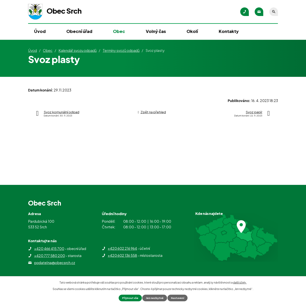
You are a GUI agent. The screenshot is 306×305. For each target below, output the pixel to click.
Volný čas (156, 31)
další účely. (240, 282)
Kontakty (229, 31)
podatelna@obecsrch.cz (54, 262)
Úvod (40, 31)
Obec (119, 31)
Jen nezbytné (154, 298)
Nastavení (178, 298)
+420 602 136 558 (122, 255)
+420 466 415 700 (49, 248)
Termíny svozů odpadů (121, 50)
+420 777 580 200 (49, 255)
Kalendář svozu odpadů (78, 50)
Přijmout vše (129, 298)
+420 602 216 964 (122, 248)
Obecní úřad (79, 31)
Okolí (192, 31)
